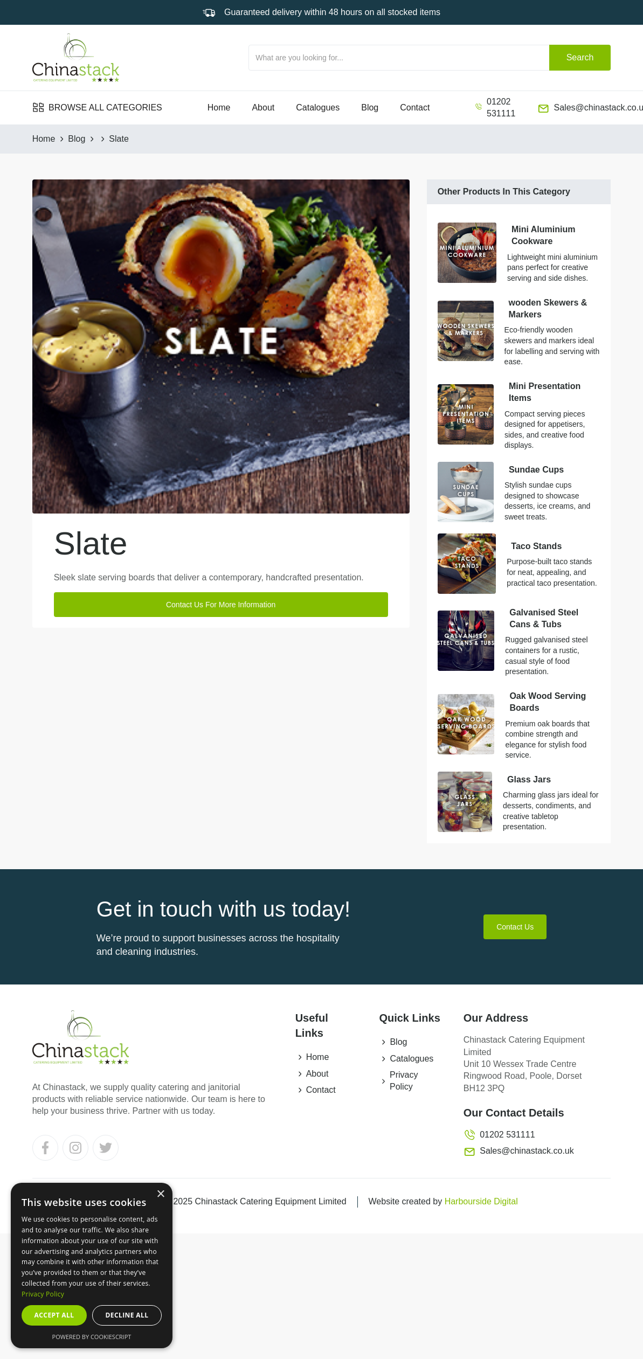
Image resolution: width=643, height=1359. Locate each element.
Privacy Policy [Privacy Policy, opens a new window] (43, 1294)
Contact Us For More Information (220, 604)
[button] (97, 107)
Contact (415, 107)
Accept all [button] (54, 1315)
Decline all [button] (127, 1315)
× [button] (160, 1194)
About (263, 107)
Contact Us (515, 927)
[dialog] (91, 1265)
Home (219, 107)
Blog (369, 107)
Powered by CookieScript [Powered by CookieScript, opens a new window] (92, 1337)
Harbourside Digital (481, 1201)
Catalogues (318, 107)
